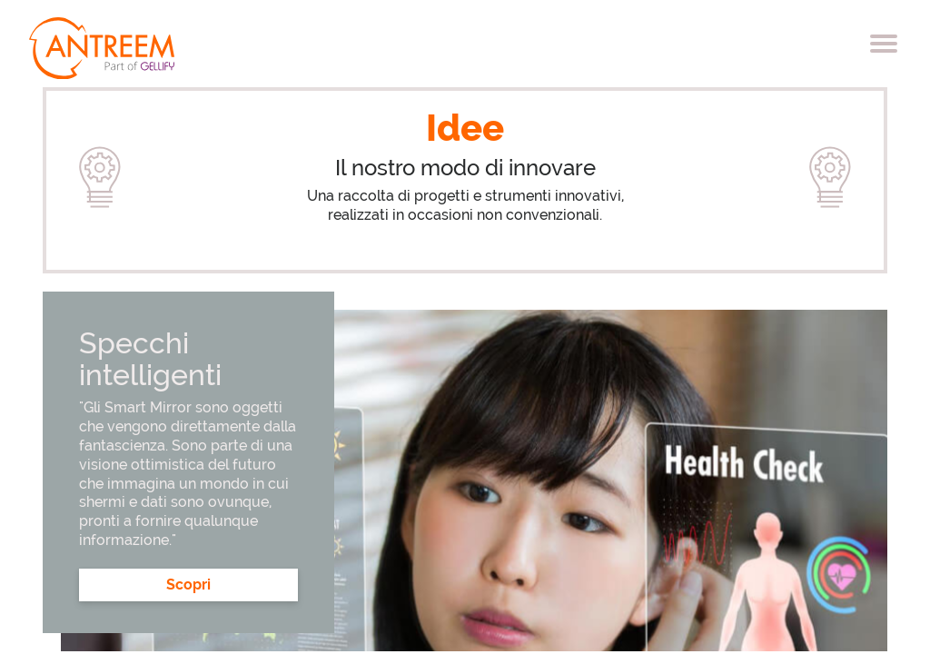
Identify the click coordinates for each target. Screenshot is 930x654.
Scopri (188, 584)
